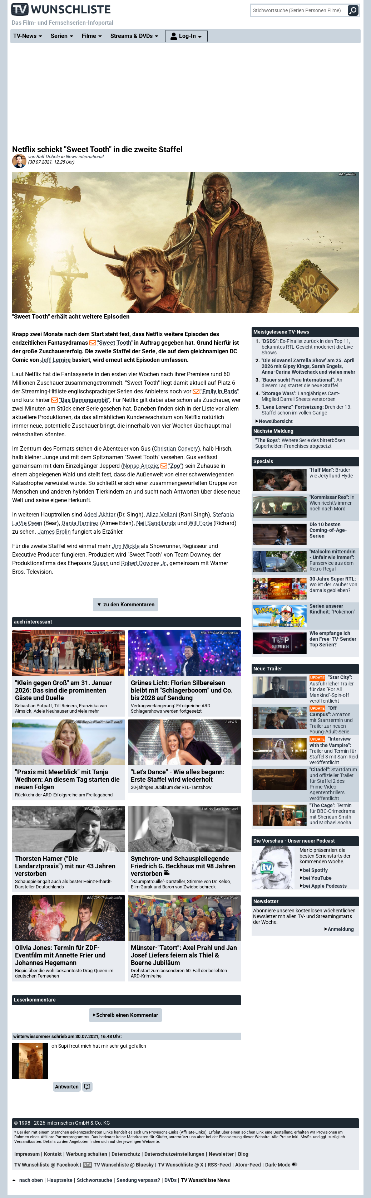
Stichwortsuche (94, 1180)
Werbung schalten (86, 1154)
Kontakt (53, 1154)
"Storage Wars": (301, 396)
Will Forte (200, 523)
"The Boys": (300, 443)
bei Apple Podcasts (325, 886)
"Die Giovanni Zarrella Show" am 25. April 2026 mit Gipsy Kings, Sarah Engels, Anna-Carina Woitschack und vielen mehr (308, 366)
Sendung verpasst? (138, 1180)
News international (84, 156)
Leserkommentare (35, 1000)
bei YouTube (317, 878)
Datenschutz (126, 1154)
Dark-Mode (282, 1165)
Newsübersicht (276, 421)
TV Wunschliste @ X (180, 1165)
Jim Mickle (125, 546)
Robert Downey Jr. (144, 563)
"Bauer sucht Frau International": (302, 382)
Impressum (27, 1154)
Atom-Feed (248, 1165)
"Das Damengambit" (84, 400)
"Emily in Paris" (220, 391)
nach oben (27, 1180)
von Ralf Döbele (44, 156)
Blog (243, 1154)
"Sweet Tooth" (115, 342)
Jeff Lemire (55, 360)
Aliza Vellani (161, 514)
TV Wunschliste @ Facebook (46, 1165)
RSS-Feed (219, 1165)
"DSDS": (308, 346)
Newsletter (221, 1154)
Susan (101, 563)
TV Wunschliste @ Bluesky (124, 1165)
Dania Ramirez (80, 523)
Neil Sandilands (156, 523)
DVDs (170, 1180)
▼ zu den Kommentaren (125, 604)
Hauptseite (60, 1180)
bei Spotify (315, 870)
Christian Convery (176, 448)
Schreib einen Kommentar (127, 1015)
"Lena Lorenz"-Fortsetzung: (307, 410)
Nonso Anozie (140, 465)
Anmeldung (341, 929)
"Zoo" (175, 465)
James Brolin (54, 531)
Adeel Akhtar (99, 514)
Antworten (67, 1087)
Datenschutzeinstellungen (174, 1154)
